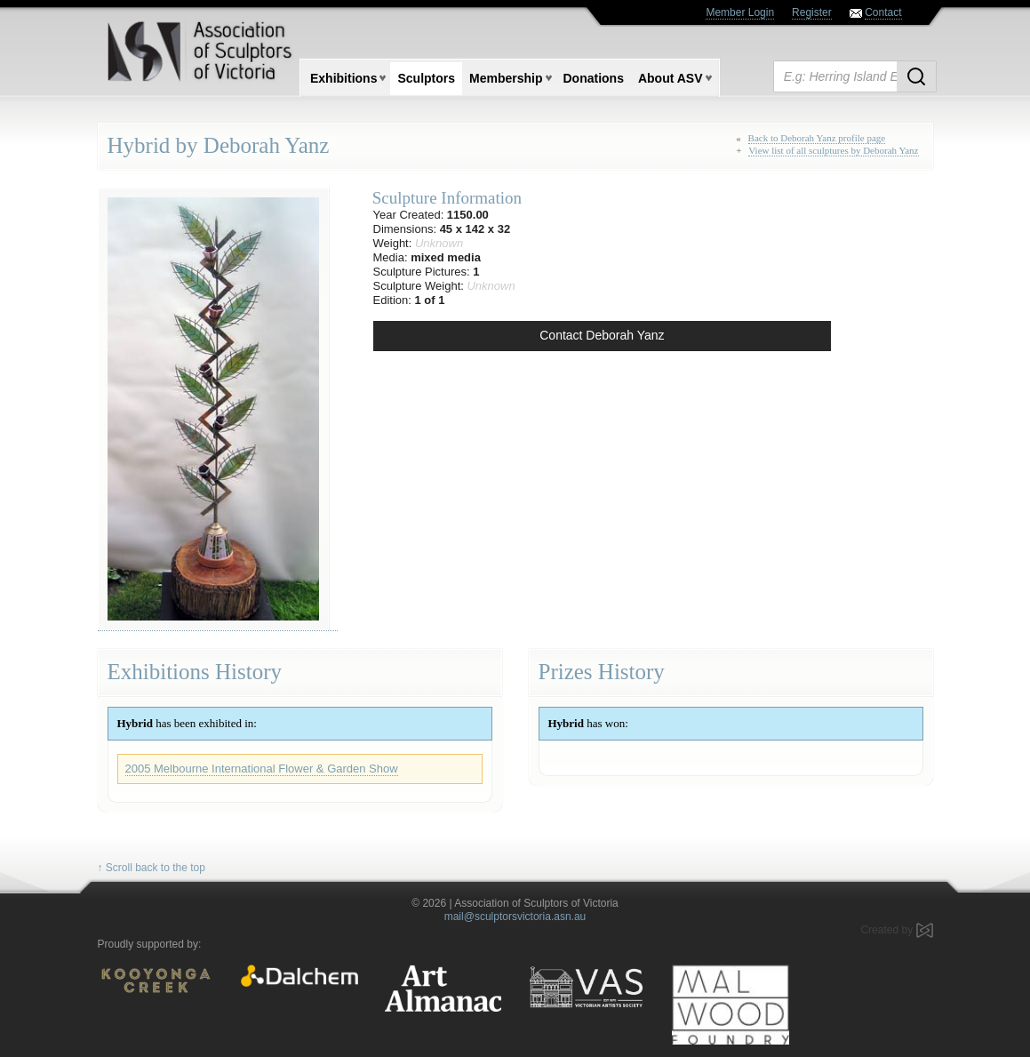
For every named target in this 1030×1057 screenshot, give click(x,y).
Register (812, 12)
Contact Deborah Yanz (601, 335)
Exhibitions (343, 78)
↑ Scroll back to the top (151, 867)
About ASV (670, 78)
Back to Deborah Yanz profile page (817, 137)
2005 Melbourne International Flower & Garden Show (261, 768)
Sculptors (426, 78)
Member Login (740, 12)
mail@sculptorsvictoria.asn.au (515, 916)
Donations (593, 78)
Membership (505, 78)
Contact (883, 12)
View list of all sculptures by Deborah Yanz (833, 150)
